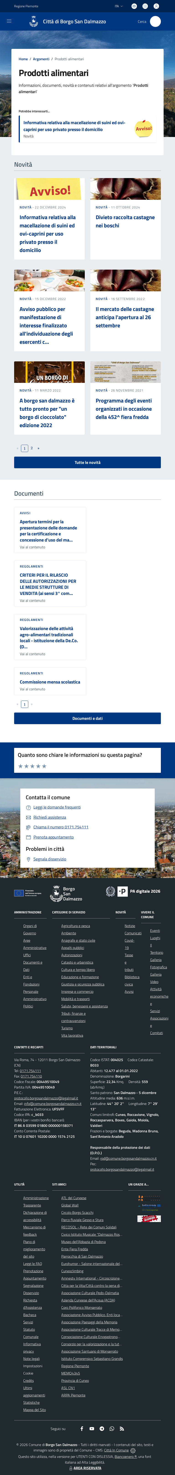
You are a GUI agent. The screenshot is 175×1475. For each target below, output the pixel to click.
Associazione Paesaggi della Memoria (89, 1322)
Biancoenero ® (126, 1456)
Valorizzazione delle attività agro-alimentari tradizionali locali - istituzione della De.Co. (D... (49, 637)
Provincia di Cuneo (75, 1380)
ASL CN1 (68, 1388)
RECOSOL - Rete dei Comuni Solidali (88, 1227)
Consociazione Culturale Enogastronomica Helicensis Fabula (106, 1336)
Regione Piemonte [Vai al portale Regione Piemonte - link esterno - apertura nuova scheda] (26, 6)
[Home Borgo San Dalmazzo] (65, 21)
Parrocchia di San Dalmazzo (82, 1256)
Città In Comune (116, 1450)
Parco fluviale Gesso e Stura (82, 1220)
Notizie (130, 925)
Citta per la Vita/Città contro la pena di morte (95, 1285)
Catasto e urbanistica (77, 962)
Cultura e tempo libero (78, 969)
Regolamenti (31, 566)
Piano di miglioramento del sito (34, 1249)
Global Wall (70, 1205)
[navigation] (9, 21)
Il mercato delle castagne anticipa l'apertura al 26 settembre (125, 317)
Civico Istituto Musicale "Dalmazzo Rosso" (92, 1234)
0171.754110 (31, 1076)
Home (23, 59)
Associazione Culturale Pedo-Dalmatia (90, 1293)
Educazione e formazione (80, 977)
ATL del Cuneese (73, 1198)
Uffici (27, 955)
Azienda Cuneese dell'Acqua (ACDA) (88, 1300)
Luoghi (155, 938)
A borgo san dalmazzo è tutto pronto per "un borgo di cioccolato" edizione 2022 (47, 412)
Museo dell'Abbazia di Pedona (83, 1241)
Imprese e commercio (77, 991)
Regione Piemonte (75, 1366)
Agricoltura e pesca (75, 925)
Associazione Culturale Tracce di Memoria (92, 1329)
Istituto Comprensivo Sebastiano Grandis (92, 1358)
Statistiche (31, 1402)
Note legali (31, 1358)
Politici (28, 1006)
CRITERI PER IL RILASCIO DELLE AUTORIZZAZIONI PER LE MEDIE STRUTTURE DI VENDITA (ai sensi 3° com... (48, 584)
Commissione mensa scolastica (50, 681)
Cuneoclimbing (72, 1271)
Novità (26, 207)
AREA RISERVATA (84, 1468)
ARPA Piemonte (73, 1395)
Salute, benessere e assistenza (84, 1006)
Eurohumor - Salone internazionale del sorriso (96, 1263)
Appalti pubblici (72, 947)
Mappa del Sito (34, 1409)
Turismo (67, 1028)
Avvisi (25, 512)
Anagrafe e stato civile (78, 940)
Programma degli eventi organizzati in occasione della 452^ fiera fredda (124, 408)
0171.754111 (30, 1070)
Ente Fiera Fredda (74, 1249)
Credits (28, 1380)
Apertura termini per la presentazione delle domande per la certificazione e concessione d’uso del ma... (48, 530)
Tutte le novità (87, 462)
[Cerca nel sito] (155, 21)
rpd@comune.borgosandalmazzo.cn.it (128, 1158)
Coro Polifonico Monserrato (81, 1307)
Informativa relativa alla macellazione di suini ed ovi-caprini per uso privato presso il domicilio (74, 126)
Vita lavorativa (72, 1035)
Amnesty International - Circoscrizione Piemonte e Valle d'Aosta (109, 1278)
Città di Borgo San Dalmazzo (74, 21)
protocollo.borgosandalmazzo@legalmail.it (46, 1098)
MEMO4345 (70, 1373)
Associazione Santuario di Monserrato (89, 1351)
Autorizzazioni (71, 955)
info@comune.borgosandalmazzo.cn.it (53, 1103)
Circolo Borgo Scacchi (77, 1212)
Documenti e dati (87, 718)
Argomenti (41, 59)
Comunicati (133, 933)
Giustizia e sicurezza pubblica (82, 984)
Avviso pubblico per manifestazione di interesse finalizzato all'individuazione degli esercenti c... (46, 325)
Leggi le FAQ (32, 1263)
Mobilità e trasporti (75, 999)
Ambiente (68, 933)
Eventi (155, 930)
